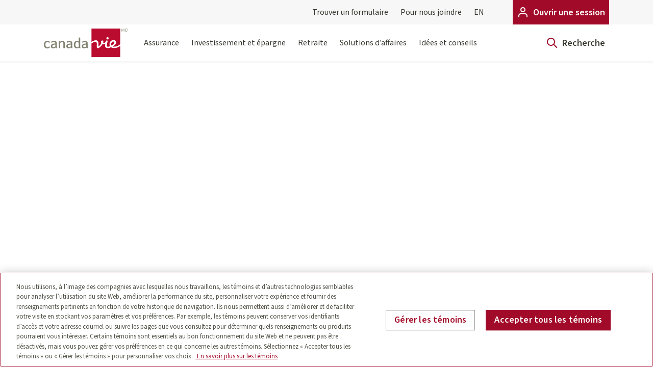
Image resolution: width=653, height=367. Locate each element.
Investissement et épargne (238, 49)
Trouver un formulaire (350, 12)
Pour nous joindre (431, 12)
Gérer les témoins (430, 319)
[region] (326, 319)
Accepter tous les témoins (548, 319)
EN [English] (479, 12)
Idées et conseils (448, 49)
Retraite (313, 49)
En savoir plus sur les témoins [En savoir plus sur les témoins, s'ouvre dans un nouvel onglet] (236, 356)
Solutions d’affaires (373, 49)
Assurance (161, 49)
